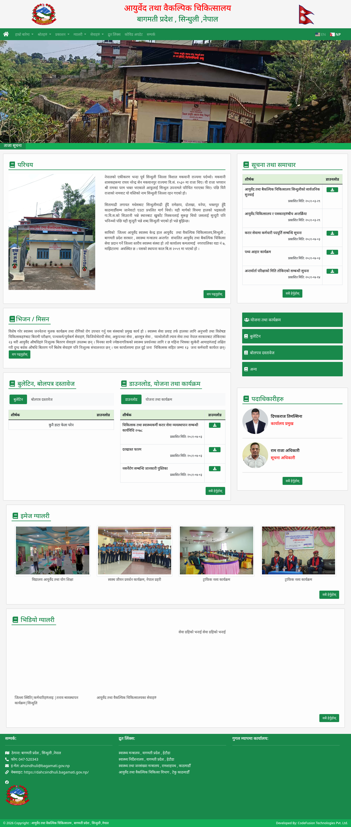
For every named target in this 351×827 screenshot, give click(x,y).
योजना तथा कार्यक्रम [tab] (159, 399)
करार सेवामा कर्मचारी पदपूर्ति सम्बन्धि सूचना (273, 232)
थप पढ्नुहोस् (214, 294)
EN (320, 34)
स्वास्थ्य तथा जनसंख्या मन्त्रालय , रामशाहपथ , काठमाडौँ (154, 765)
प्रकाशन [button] (60, 34)
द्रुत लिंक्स (114, 34)
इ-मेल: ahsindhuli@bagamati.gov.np (37, 765)
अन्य (250, 369)
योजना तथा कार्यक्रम (262, 320)
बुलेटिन (252, 336)
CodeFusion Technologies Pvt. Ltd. (323, 823)
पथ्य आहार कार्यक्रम (258, 251)
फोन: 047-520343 (21, 759)
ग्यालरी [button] (78, 34)
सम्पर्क (151, 34)
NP (335, 34)
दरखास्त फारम (132, 449)
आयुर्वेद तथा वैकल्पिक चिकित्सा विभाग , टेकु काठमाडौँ (154, 772)
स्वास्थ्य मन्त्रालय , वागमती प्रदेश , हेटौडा (144, 752)
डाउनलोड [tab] (131, 399)
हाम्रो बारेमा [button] (23, 34)
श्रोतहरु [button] (43, 34)
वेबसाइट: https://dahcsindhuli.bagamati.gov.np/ (47, 772)
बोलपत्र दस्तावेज (259, 352)
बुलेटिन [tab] (18, 399)
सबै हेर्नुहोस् (215, 490)
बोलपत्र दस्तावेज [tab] (41, 399)
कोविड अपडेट (134, 34)
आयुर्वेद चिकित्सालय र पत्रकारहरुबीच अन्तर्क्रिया (276, 213)
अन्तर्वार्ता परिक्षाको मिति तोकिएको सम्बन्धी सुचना (277, 270)
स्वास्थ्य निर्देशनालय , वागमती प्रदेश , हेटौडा (146, 759)
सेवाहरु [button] (95, 34)
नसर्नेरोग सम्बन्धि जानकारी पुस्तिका (145, 468)
